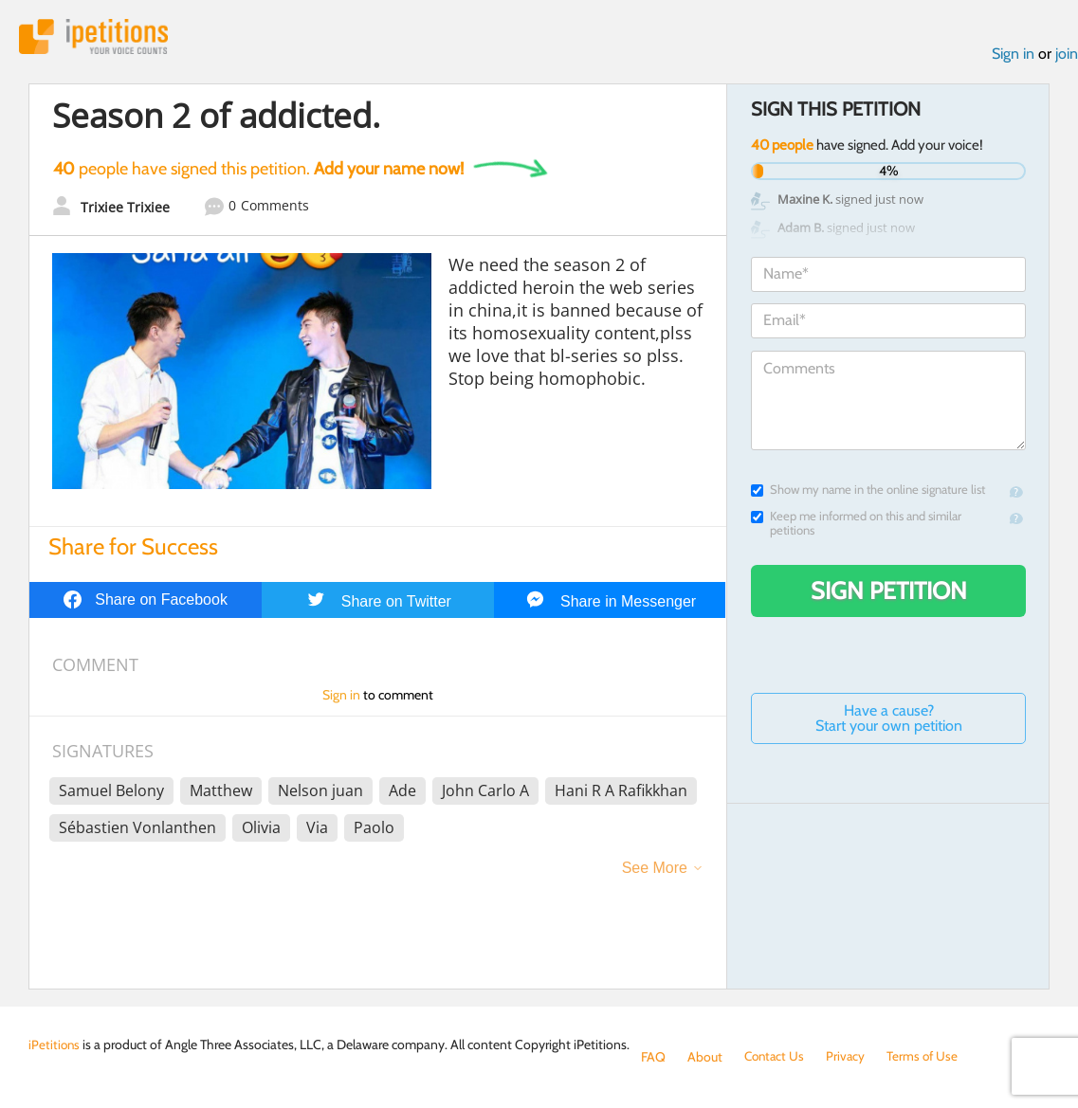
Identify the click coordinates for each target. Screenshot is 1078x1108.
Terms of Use (927, 1056)
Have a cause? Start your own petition (888, 719)
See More (654, 870)
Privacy (849, 1056)
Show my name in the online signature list (868, 491)
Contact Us (776, 1056)
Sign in (1013, 55)
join (1066, 55)
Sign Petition (889, 592)
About (704, 1056)
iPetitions (97, 37)
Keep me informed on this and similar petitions (856, 525)
